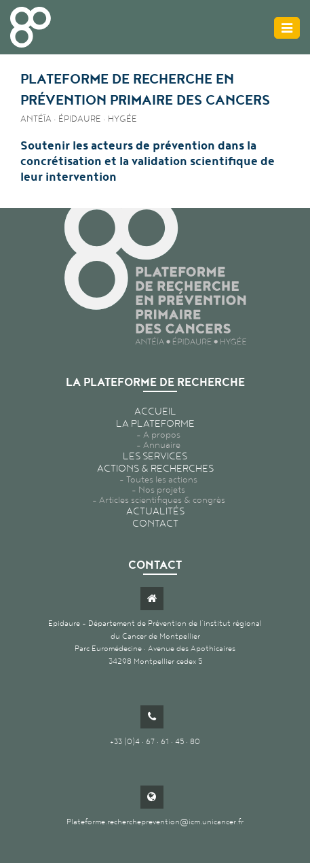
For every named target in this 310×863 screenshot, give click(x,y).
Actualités (155, 511)
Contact (155, 523)
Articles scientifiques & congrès (162, 500)
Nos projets (161, 490)
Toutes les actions (161, 479)
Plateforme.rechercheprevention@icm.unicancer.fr (155, 821)
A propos (161, 434)
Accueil (155, 411)
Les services (155, 456)
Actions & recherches (155, 468)
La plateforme (155, 423)
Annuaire (161, 445)
